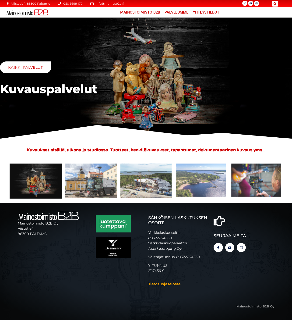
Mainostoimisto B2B (140, 12)
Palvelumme (176, 12)
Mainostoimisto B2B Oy (255, 307)
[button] (275, 4)
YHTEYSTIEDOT (206, 12)
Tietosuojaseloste (164, 284)
